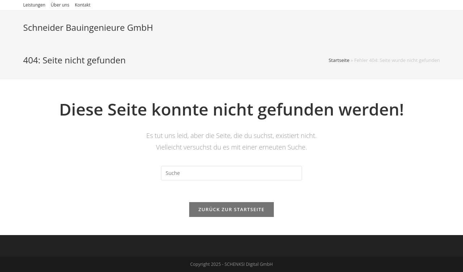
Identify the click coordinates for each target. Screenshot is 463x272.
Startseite (338, 60)
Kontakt (82, 5)
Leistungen (34, 5)
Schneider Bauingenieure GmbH (88, 27)
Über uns (60, 5)
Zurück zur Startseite (232, 209)
